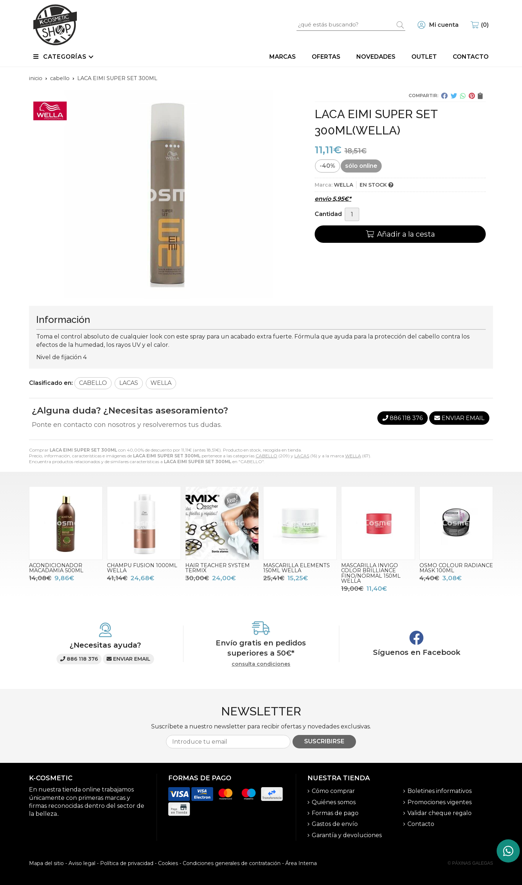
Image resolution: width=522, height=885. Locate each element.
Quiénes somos (334, 802)
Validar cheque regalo (439, 813)
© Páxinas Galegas (470, 863)
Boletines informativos (439, 791)
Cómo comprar (333, 791)
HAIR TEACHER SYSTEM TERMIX (217, 568)
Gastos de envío (335, 823)
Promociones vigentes (439, 802)
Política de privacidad (126, 863)
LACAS (301, 455)
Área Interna (301, 863)
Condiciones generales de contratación (232, 863)
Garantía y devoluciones (347, 835)
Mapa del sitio (46, 863)
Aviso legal (82, 863)
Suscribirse (324, 741)
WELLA (353, 455)
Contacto (420, 823)
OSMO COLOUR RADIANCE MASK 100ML (456, 568)
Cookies (168, 863)
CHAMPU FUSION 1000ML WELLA (142, 568)
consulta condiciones (261, 664)
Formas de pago (335, 813)
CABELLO (266, 455)
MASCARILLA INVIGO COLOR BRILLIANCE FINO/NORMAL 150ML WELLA (371, 573)
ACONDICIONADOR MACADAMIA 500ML (56, 568)
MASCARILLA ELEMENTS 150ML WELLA (296, 568)
